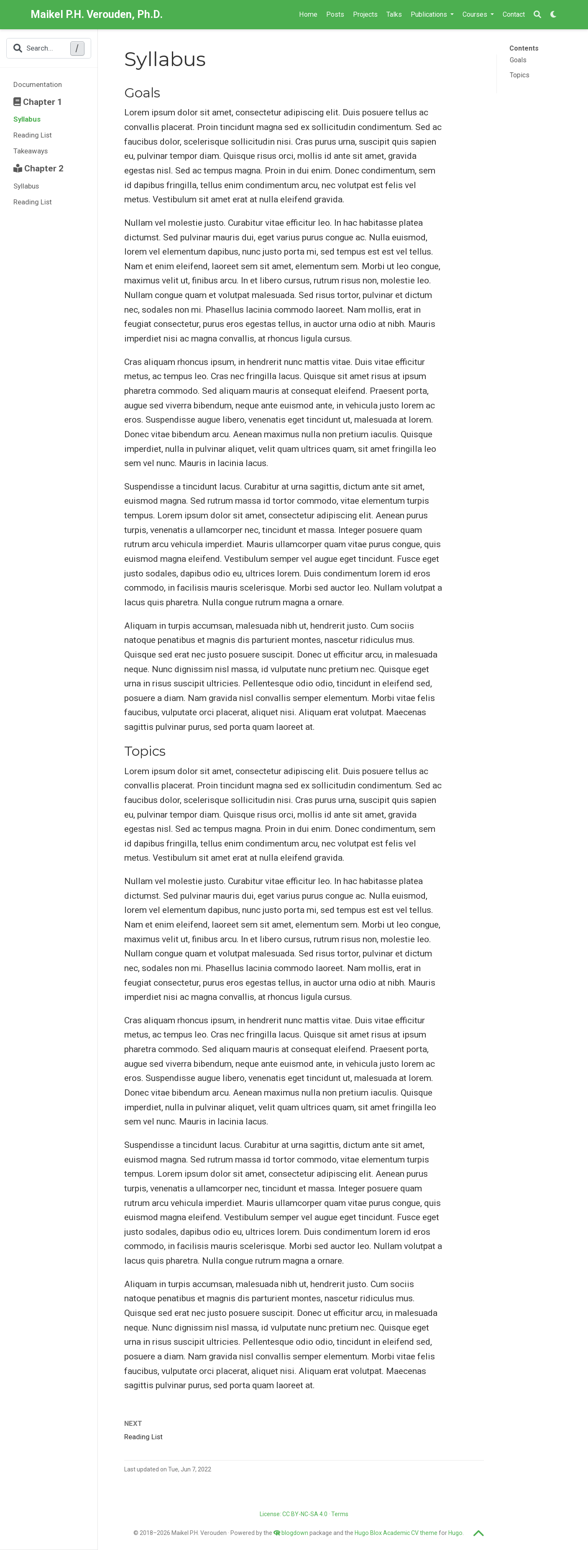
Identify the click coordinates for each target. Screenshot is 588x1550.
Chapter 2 (38, 168)
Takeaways (30, 151)
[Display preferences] (553, 15)
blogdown (294, 1533)
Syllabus (27, 119)
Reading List (32, 135)
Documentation (37, 84)
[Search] (537, 15)
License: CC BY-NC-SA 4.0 (293, 1514)
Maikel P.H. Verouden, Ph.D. (97, 14)
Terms (339, 1514)
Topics (519, 75)
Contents (524, 48)
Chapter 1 (37, 102)
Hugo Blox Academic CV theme (396, 1533)
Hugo (455, 1533)
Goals (518, 60)
